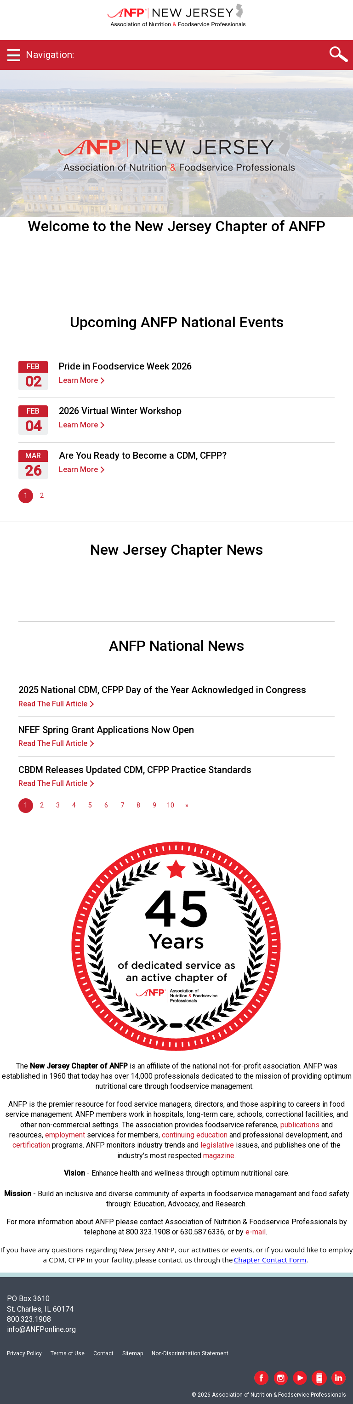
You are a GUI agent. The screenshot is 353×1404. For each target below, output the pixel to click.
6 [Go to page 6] (106, 805)
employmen (64, 1135)
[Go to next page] (186, 805)
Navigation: (50, 54)
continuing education (195, 1135)
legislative (217, 1145)
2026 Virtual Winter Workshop (120, 410)
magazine (218, 1155)
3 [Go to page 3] (58, 805)
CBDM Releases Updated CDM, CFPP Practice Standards (134, 769)
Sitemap (132, 1353)
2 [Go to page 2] (42, 496)
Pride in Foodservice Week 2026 (125, 366)
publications (299, 1124)
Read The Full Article (52, 703)
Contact (103, 1353)
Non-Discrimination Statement (190, 1353)
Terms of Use (68, 1353)
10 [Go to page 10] (170, 805)
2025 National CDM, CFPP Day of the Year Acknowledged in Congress (162, 689)
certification (31, 1145)
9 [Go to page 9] (154, 805)
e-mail (255, 1232)
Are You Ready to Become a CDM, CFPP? (143, 455)
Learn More (78, 380)
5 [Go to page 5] (90, 805)
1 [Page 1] (26, 496)
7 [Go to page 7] (122, 805)
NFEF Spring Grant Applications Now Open (106, 729)
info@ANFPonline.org (41, 1329)
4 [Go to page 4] (74, 805)
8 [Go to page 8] (138, 805)
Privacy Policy (24, 1353)
